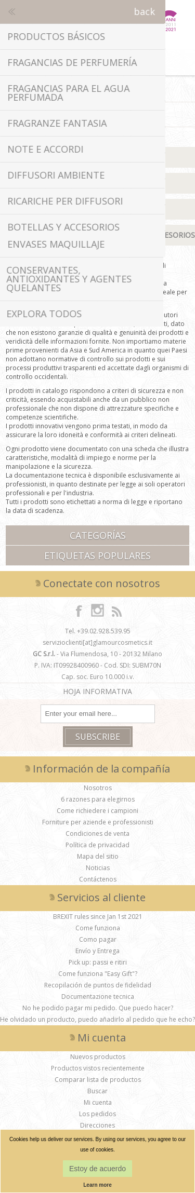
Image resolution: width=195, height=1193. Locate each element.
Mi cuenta (98, 1102)
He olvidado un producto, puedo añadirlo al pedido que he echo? (97, 1019)
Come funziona (97, 928)
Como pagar (97, 939)
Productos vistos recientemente (98, 1068)
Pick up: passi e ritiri (98, 962)
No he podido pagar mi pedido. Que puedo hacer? (97, 1008)
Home (68, 89)
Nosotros (98, 787)
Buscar (97, 1091)
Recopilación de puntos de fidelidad (97, 985)
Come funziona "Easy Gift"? (97, 973)
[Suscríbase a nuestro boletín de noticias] (98, 713)
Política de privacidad (97, 844)
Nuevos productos (97, 1056)
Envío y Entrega (97, 950)
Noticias (98, 867)
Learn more (97, 1185)
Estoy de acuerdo (97, 1168)
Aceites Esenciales (97, 209)
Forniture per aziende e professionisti (97, 822)
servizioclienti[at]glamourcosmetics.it (97, 642)
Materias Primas (97, 157)
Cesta (98, 62)
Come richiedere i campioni (97, 810)
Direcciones (97, 1125)
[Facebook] (79, 610)
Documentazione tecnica (97, 996)
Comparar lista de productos (98, 1079)
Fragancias (97, 183)
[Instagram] (97, 610)
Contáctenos (97, 879)
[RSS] (116, 610)
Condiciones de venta (97, 833)
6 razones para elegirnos (98, 799)
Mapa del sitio (98, 856)
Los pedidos (97, 1113)
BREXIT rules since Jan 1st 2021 (97, 916)
